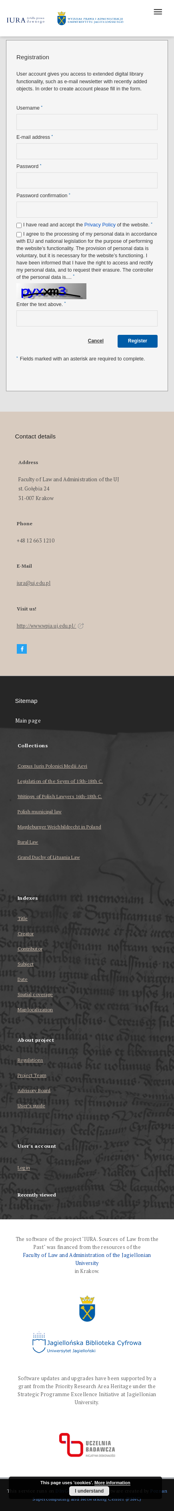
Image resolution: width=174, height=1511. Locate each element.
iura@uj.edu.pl (34, 583)
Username (29, 108)
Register (137, 341)
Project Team (32, 1075)
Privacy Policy (100, 225)
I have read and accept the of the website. (87, 225)
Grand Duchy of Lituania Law (49, 857)
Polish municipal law (40, 812)
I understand (89, 1491)
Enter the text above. (41, 304)
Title (23, 918)
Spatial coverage (35, 994)
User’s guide (31, 1106)
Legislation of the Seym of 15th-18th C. (60, 781)
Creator (26, 934)
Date (23, 979)
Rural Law (28, 842)
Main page (28, 720)
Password (28, 166)
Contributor (30, 949)
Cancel (96, 341)
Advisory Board (34, 1090)
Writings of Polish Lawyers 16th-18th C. (60, 796)
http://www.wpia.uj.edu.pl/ (50, 625)
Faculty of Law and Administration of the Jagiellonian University (87, 1259)
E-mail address (34, 137)
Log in (24, 1168)
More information (112, 1482)
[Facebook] (22, 649)
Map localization (35, 1010)
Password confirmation (43, 195)
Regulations (30, 1060)
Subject (26, 964)
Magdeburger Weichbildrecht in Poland (59, 827)
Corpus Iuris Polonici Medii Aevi (53, 766)
